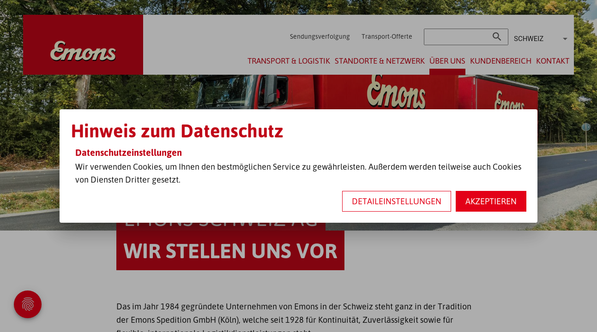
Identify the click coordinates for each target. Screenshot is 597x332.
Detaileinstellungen (396, 201)
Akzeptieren (491, 201)
